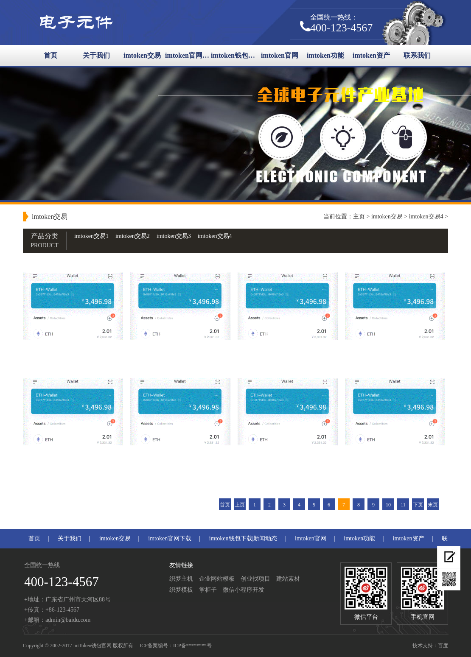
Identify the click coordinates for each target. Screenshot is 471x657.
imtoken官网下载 (188, 55)
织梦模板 (181, 590)
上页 (240, 505)
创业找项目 (255, 579)
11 (403, 505)
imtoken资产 (371, 55)
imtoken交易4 (426, 216)
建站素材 (288, 579)
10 (388, 505)
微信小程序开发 (243, 590)
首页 (50, 55)
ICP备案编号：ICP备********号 (175, 646)
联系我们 (417, 55)
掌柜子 (208, 590)
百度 (443, 646)
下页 (418, 505)
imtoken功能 (325, 55)
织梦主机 (181, 579)
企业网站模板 (217, 579)
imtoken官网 (279, 55)
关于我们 (96, 55)
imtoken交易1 (91, 236)
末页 (433, 505)
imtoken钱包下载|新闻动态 (234, 55)
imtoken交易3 (174, 236)
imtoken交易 (142, 55)
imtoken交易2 (132, 236)
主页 (359, 216)
